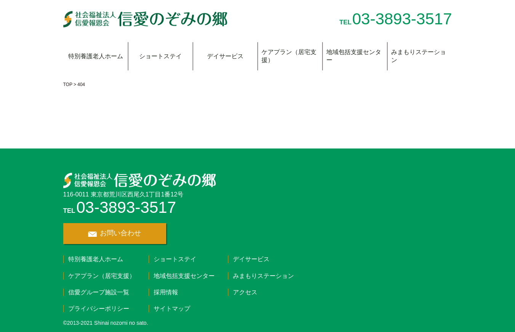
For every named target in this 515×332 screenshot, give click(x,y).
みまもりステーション (418, 56)
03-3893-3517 (402, 19)
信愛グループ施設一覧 (98, 292)
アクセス (245, 292)
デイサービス (225, 56)
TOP (67, 84)
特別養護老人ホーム (95, 56)
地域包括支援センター (353, 56)
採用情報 (166, 292)
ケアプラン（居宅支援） (289, 56)
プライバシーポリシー (98, 308)
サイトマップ (172, 308)
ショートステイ (160, 56)
